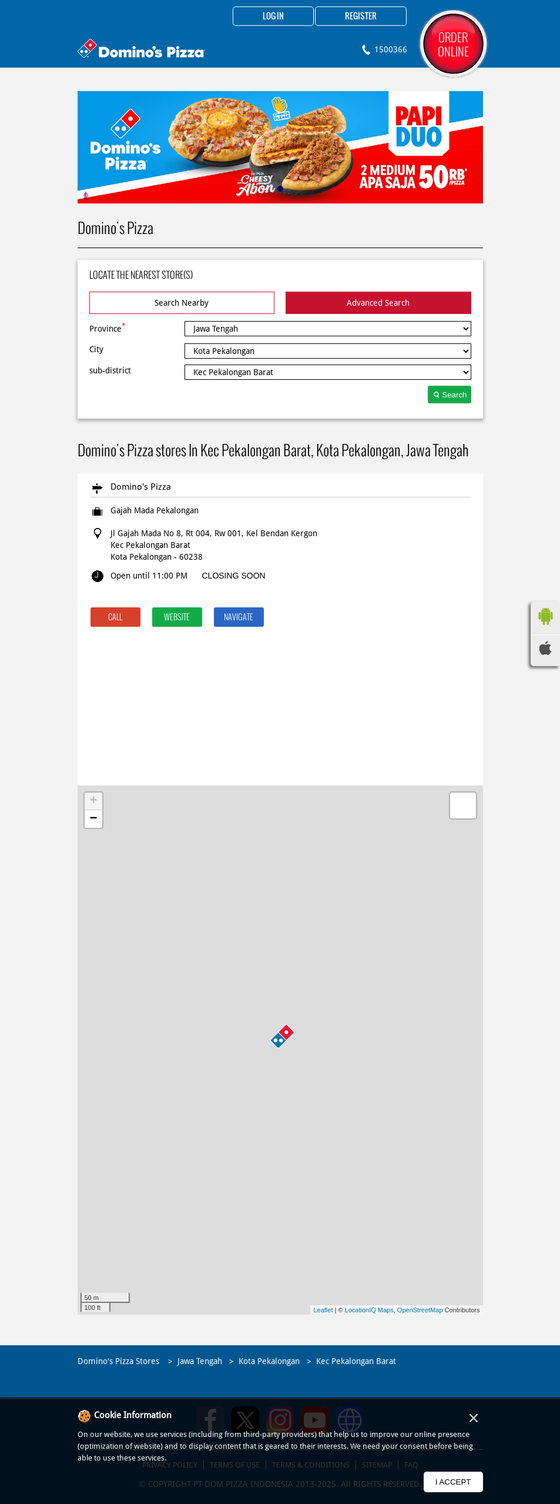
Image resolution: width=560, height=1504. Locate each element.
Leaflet (323, 1310)
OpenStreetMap (420, 1310)
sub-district (110, 370)
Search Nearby (182, 303)
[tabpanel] (280, 147)
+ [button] (93, 801)
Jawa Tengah (199, 1361)
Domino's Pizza (140, 487)
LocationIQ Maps (369, 1310)
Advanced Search (378, 303)
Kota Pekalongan (269, 1361)
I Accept (453, 1482)
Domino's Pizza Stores (120, 1361)
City (96, 349)
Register (361, 16)
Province (107, 327)
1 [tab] (280, 189)
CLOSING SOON (234, 575)
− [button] (93, 819)
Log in (273, 16)
